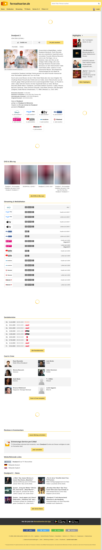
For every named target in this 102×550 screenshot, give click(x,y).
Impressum (80, 536)
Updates (37, 536)
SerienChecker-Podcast (47, 536)
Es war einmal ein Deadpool (28, 105)
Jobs (41, 539)
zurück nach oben (72, 539)
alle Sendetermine (37, 350)
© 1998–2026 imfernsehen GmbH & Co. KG (21, 536)
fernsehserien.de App (42, 521)
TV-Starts (27, 9)
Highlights (77, 35)
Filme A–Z (45, 9)
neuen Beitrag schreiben (37, 435)
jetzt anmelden (37, 449)
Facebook (62, 539)
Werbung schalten (49, 539)
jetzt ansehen (55, 42)
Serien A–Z (36, 9)
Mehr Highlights (85, 82)
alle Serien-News (37, 509)
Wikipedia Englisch (12, 468)
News (3, 9)
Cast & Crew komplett (37, 398)
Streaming (19, 9)
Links (56, 539)
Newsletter (58, 536)
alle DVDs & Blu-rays (37, 196)
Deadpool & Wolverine (25, 103)
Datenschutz (88, 536)
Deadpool (20, 101)
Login (96, 9)
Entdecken (10, 9)
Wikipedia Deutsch (12, 465)
